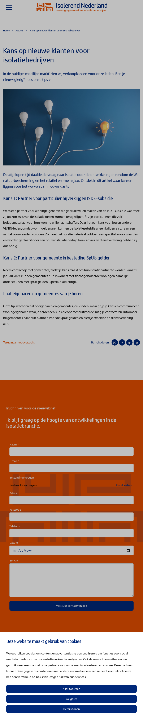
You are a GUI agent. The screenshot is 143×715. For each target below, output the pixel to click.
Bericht (13, 560)
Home (6, 30)
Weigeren (72, 699)
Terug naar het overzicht (19, 342)
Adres (13, 493)
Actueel (20, 30)
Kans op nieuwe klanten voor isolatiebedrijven (55, 30)
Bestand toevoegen (21, 477)
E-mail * (14, 461)
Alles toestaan (71, 689)
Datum (13, 543)
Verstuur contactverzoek (71, 606)
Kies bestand (125, 485)
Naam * (14, 444)
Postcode (15, 509)
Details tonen (71, 709)
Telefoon (14, 526)
